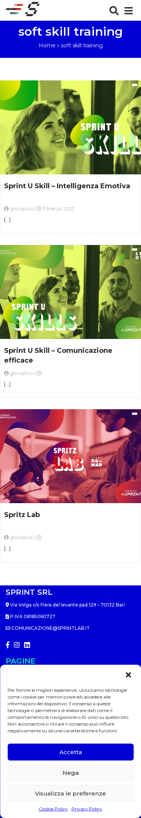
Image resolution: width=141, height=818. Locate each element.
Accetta (70, 752)
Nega (70, 772)
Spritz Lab (22, 515)
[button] (128, 674)
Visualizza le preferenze (70, 793)
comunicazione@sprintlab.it (48, 628)
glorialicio (21, 209)
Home (47, 45)
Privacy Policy (86, 809)
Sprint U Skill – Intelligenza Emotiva (67, 186)
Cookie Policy (53, 809)
